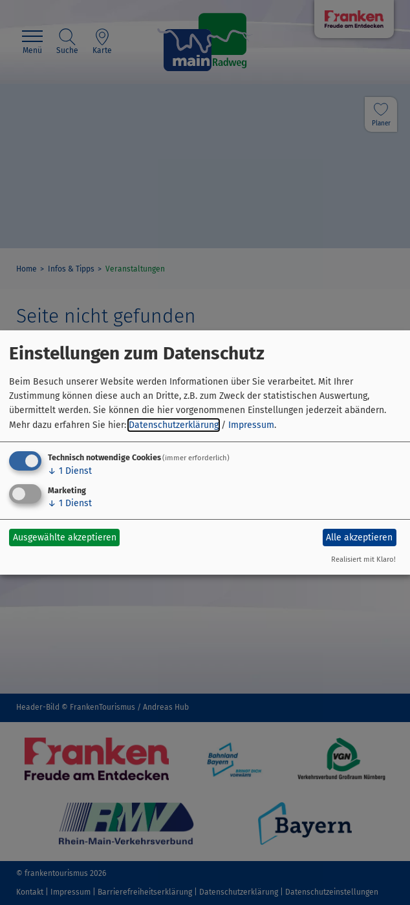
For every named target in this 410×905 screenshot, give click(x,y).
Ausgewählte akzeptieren (64, 537)
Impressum (251, 425)
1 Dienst (70, 470)
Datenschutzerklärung (174, 425)
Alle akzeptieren (359, 537)
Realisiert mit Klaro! (363, 559)
